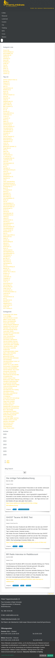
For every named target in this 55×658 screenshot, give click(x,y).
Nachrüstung (6, 423)
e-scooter (14, 419)
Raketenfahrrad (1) (8, 123)
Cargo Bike (6, 413)
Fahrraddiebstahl (11, 321)
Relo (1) (5, 233)
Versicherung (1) (7, 124)
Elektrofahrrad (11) (8, 139)
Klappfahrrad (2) (7, 303)
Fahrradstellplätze (12, 368)
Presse (9, 428)
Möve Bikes (6, 393)
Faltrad (17, 384)
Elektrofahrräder (13, 381)
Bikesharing (6, 354)
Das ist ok (50, 655)
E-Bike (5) (5, 63)
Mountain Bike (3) (7, 286)
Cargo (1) (5, 99)
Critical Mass (6, 348)
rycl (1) (5, 298)
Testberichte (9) (7, 55)
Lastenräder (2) (7, 276)
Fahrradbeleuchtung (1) (9, 170)
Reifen (10, 403)
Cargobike (16, 344)
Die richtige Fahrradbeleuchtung (20, 478)
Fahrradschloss (15, 406)
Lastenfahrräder (15, 333)
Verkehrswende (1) (8, 220)
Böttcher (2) (6, 268)
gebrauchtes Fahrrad (8, 356)
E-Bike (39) (6, 306)
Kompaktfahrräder (7, 376)
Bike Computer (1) (8, 106)
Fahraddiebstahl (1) (8, 228)
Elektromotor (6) (7, 236)
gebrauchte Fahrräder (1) (9, 146)
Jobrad (15, 346)
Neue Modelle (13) (8, 53)
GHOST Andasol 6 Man (9, 378)
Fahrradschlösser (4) (8, 296)
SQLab (11, 331)
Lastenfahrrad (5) (7, 159)
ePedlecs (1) (6, 273)
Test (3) (5, 65)
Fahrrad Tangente (7, 324)
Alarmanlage (9, 409)
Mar (8, 463)
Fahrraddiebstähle (8, 394)
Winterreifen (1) (7, 246)
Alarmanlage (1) (7, 285)
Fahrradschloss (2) (8, 88)
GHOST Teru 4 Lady (8, 364)
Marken (4, 37)
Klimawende (6, 371)
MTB (3, 31)
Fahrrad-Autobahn (8, 388)
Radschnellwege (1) (8, 51)
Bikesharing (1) (7, 195)
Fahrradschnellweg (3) (9, 266)
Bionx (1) (5, 188)
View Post (50, 593)
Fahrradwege (15, 398)
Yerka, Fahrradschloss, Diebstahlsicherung (9, 337)
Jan (7, 461)
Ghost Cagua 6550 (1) (9, 235)
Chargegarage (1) (7, 186)
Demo (11, 354)
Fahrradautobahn (14, 413)
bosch (16, 326)
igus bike (5, 373)
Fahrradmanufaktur (8, 346)
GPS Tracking (15, 389)
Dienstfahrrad (6, 408)
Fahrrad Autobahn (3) (8, 226)
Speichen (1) (6, 178)
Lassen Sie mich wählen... (8, 655)
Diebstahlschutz (15, 408)
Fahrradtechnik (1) (8, 128)
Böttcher (10, 369)
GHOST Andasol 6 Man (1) (10, 79)
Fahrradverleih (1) (7, 154)
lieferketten (16, 358)
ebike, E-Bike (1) (7, 104)
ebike (11, 418)
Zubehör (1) (6, 73)
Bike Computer (11, 323)
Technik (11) (6, 301)
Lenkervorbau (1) (7, 305)
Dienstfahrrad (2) (7, 300)
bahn (12, 344)
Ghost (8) (5, 96)
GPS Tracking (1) (7, 308)
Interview (15, 341)
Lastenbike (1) (7, 270)
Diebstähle (13, 353)
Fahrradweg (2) (7, 173)
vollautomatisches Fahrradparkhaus (7, 425)
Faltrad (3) (6, 216)
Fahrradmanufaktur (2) (9, 205)
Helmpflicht (6, 381)
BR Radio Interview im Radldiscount (22, 554)
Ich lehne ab (43, 655)
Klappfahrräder (7, 406)
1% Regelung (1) (7, 190)
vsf (18, 361)
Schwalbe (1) (6, 133)
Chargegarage (15, 366)
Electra (5, 321)
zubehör (16, 364)
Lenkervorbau (6, 344)
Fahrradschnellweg (8, 361)
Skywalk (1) (6, 81)
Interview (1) (6, 221)
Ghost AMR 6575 (7, 398)
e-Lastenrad (6, 418)
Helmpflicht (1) (7, 256)
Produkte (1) (6, 62)
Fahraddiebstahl (7, 411)
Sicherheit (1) (6, 58)
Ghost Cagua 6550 (8, 416)
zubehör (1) (6, 144)
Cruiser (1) (6, 116)
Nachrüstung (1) (7, 138)
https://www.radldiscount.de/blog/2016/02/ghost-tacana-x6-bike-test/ (26, 542)
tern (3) (5, 109)
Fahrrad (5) (6, 211)
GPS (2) (5, 265)
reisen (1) (5, 171)
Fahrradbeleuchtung (8, 391)
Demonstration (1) (7, 283)
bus (4, 399)
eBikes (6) (5, 93)
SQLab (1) (6, 243)
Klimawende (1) (7, 231)
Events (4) (5, 70)
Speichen (16, 418)
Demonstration (7, 366)
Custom (4, 22)
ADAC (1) (5, 68)
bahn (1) (5, 86)
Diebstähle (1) (6, 193)
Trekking (4, 28)
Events (10, 419)
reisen (12, 428)
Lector (11, 423)
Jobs (36, 8)
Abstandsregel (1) (7, 208)
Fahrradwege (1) (7, 255)
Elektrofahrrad (13, 386)
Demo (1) (5, 248)
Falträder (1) (6, 245)
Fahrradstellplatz (7, 359)
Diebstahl (9, 384)
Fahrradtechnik (7, 389)
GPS (12, 314)
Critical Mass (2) (7, 114)
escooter (15, 318)
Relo (13, 403)
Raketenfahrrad (7, 374)
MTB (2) (5, 149)
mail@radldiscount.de (12, 615)
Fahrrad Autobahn (7, 341)
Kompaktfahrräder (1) (8, 158)
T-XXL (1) (5, 281)
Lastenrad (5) (6, 293)
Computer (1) (6, 118)
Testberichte (6, 349)
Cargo (4, 428)
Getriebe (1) (6, 175)
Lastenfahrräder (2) (8, 129)
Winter (15, 314)
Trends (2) (5, 295)
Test (14, 369)
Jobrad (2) (5, 218)
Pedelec (14, 411)
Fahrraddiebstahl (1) (8, 223)
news (16, 351)
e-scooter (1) (6, 84)
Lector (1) (5, 143)
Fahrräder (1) (6, 168)
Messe (15, 329)
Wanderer (5, 421)
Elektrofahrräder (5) (8, 213)
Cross (3, 34)
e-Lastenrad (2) (7, 156)
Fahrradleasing (14, 343)
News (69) (5, 60)
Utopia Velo (6, 401)
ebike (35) (5, 151)
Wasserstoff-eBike (8, 358)
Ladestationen (13, 339)
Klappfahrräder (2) (8, 101)
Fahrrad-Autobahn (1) (8, 126)
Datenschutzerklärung (48, 8)
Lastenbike (13, 348)
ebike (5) (5, 67)
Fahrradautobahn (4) (8, 163)
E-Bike (4, 13)
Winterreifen (13, 371)
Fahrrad (5, 369)
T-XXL (4, 316)
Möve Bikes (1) (7, 196)
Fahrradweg (6, 339)
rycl (4, 383)
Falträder (5, 419)
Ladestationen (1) (7, 141)
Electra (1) (6, 191)
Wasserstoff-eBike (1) (8, 206)
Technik (12, 326)
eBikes (5, 319)
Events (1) (5, 210)
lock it (11, 404)
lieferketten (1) (7, 225)
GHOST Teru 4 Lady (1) (9, 271)
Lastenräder (6, 331)
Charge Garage (11, 319)
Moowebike (12, 421)
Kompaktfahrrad (7, 363)
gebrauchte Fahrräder (11, 383)
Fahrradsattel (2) (7, 263)
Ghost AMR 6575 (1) (8, 113)
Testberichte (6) (7, 103)
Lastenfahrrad (13, 393)
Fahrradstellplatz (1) (8, 203)
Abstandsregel (10, 329)
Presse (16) (6, 50)
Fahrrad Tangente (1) (8, 136)
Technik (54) (6, 72)
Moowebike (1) (7, 260)
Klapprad (16, 379)
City (3, 25)
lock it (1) (5, 108)
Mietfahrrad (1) (7, 89)
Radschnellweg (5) (8, 241)
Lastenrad (5, 19)
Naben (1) (5, 121)
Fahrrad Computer (10, 399)
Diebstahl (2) (6, 280)
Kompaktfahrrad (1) (8, 215)
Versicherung (6, 404)
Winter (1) (5, 134)
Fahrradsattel (6, 343)
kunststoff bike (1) (7, 290)
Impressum (40, 8)
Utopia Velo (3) (7, 288)
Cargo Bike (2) (7, 148)
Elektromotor (6, 379)
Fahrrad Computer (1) (8, 94)
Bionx (4, 409)
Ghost (13, 384)
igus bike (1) (6, 258)
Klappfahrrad (6, 326)
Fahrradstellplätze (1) (8, 198)
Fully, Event (12, 328)
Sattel (4, 384)
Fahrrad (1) (6, 57)
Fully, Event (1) (7, 261)
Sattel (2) (5, 238)
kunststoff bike (7, 314)
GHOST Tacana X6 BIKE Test (19, 517)
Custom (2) (6, 275)
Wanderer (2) (6, 98)
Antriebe (11, 334)
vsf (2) (4, 180)
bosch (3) (5, 91)
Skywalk (14, 414)
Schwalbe (5, 334)
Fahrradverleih (7, 333)
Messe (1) (5, 119)
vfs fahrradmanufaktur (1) (9, 291)
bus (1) (5, 166)
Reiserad (4, 16)
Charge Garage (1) (8, 230)
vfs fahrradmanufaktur (8, 351)
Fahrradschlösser (8, 318)
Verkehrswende (12, 373)
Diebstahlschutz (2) (8, 176)
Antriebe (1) (6, 240)
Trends (5, 323)
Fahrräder (5, 328)
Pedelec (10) (6, 153)
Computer (12, 401)
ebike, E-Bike (6, 353)
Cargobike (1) (6, 278)
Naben (12, 379)
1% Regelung (6, 396)
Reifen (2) (5, 200)
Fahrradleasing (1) (8, 131)
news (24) (5, 161)
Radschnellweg (7, 414)
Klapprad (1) (6, 83)
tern (16, 328)
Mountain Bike (15, 374)
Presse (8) (6, 165)
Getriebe (5, 368)
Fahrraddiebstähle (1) (8, 253)
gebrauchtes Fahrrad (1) (9, 185)
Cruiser (17, 369)
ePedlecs (5, 403)
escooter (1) (6, 111)
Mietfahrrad (16, 324)
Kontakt (32, 8)
